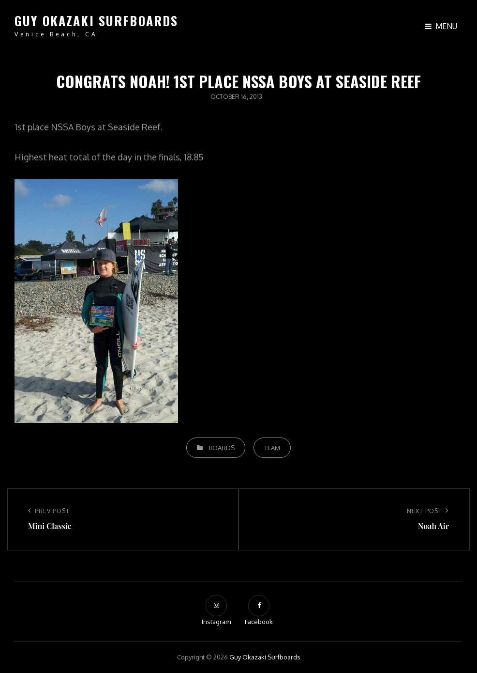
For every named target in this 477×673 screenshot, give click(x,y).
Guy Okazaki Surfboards (96, 20)
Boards (222, 448)
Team (272, 448)
